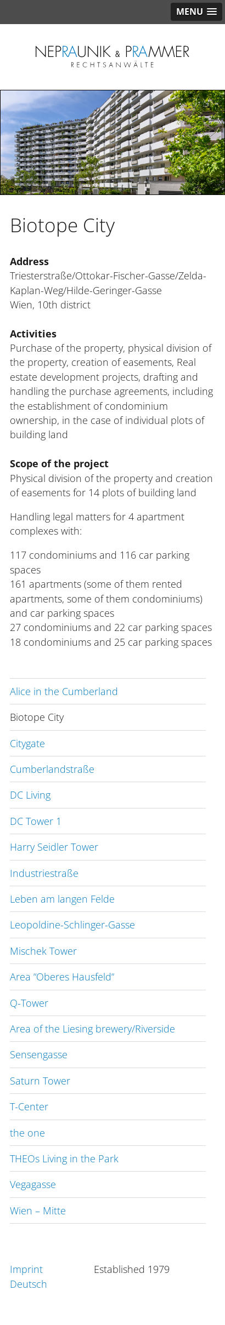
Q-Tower (29, 1002)
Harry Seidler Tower (54, 846)
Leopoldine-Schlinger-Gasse (72, 924)
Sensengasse (39, 1054)
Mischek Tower (43, 950)
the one (27, 1132)
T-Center (29, 1106)
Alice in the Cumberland (64, 691)
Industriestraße (44, 873)
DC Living (30, 794)
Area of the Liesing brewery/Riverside (92, 1028)
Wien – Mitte (38, 1210)
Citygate (27, 743)
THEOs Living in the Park (64, 1158)
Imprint (26, 1269)
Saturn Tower (40, 1080)
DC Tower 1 (35, 821)
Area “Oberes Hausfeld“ (62, 976)
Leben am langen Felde (62, 898)
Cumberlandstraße (52, 769)
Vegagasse (33, 1184)
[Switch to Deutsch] (52, 1284)
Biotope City (37, 717)
